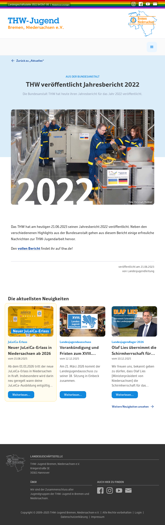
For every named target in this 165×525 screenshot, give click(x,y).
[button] (152, 47)
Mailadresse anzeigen (60, 5)
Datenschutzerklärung (74, 516)
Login (138, 512)
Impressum (97, 516)
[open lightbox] (82, 157)
